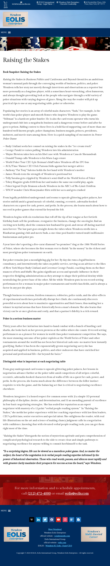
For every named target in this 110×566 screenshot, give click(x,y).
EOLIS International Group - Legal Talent (45, 3)
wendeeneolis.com (62, 536)
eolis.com (62, 542)
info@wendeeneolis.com (21, 3)
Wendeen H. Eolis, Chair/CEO (58, 546)
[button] (4, 32)
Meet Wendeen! (55, 529)
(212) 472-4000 (39, 493)
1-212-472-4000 (6, 5)
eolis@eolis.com (77, 493)
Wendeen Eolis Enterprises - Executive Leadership (68, 3)
